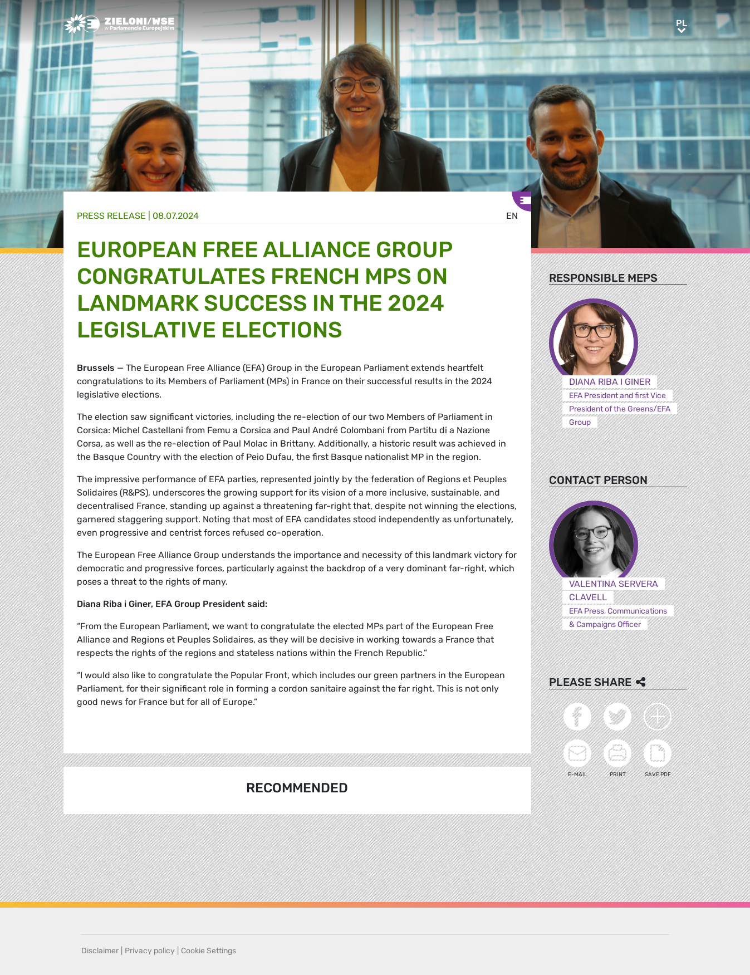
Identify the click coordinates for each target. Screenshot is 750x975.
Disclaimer (100, 951)
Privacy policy (150, 951)
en (512, 215)
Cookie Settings (208, 951)
